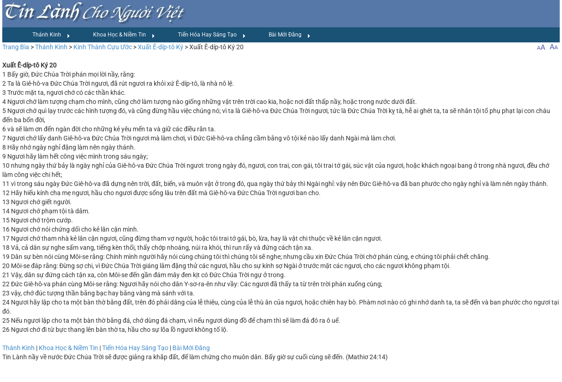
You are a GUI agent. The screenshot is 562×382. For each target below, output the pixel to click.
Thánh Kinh (51, 35)
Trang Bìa (15, 47)
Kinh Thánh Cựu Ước (102, 47)
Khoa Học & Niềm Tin (124, 35)
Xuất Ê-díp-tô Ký (160, 47)
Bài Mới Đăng (290, 35)
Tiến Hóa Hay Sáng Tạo (212, 35)
